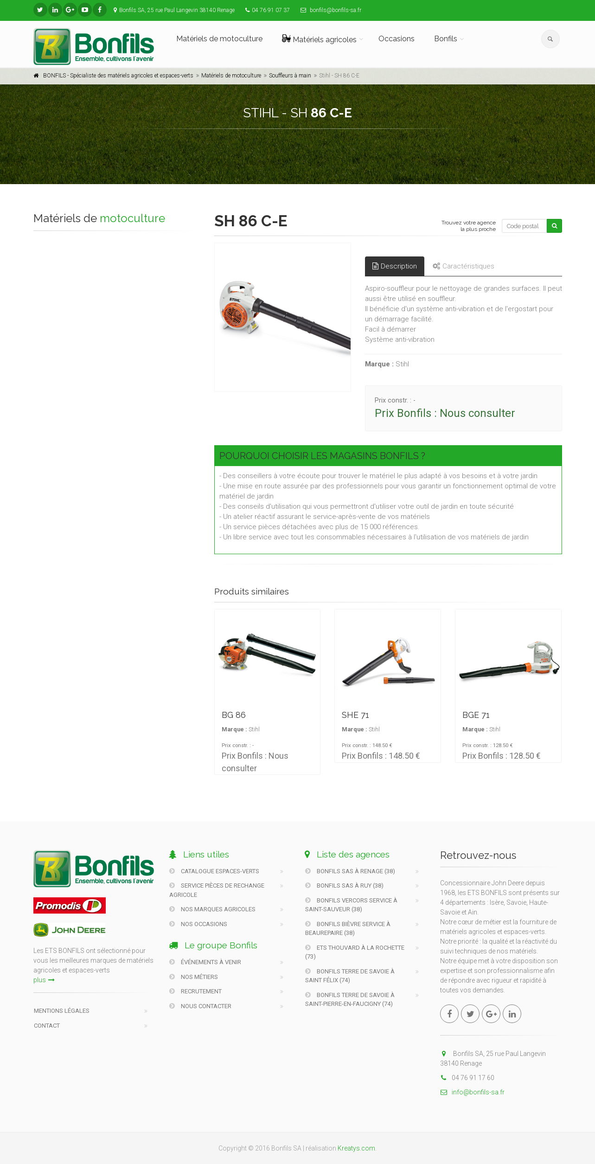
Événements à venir (205, 962)
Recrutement (195, 991)
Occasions (396, 38)
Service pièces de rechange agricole (216, 890)
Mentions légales (62, 1010)
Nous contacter (200, 1006)
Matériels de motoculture (219, 38)
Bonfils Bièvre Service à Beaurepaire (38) (347, 929)
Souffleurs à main (290, 75)
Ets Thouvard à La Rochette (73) (354, 952)
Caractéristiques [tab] (463, 266)
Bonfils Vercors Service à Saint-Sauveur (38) (351, 905)
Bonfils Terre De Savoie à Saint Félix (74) (350, 976)
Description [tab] (394, 266)
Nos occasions (198, 924)
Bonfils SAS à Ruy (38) (344, 885)
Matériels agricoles (319, 39)
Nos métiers (193, 976)
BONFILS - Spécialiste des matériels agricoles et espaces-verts (118, 75)
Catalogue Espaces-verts (214, 871)
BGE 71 (476, 715)
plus (44, 980)
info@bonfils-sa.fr (472, 1092)
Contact (47, 1025)
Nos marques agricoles (212, 909)
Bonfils (445, 38)
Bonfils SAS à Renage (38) (350, 871)
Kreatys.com (356, 1148)
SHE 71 (355, 715)
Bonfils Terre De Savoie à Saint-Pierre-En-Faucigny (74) (350, 999)
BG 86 (234, 715)
